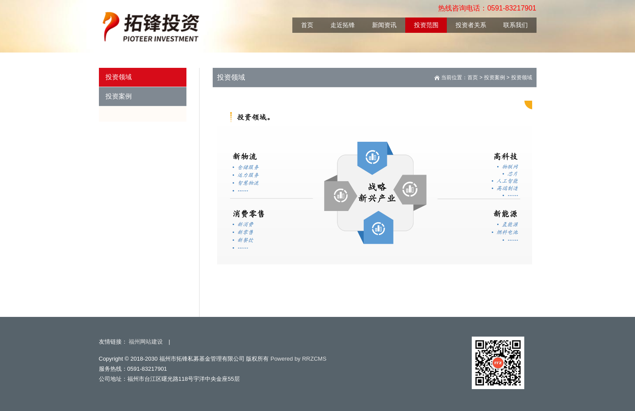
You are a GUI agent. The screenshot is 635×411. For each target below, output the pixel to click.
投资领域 (521, 77)
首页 (472, 77)
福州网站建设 (146, 341)
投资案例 (494, 77)
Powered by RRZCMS (297, 358)
